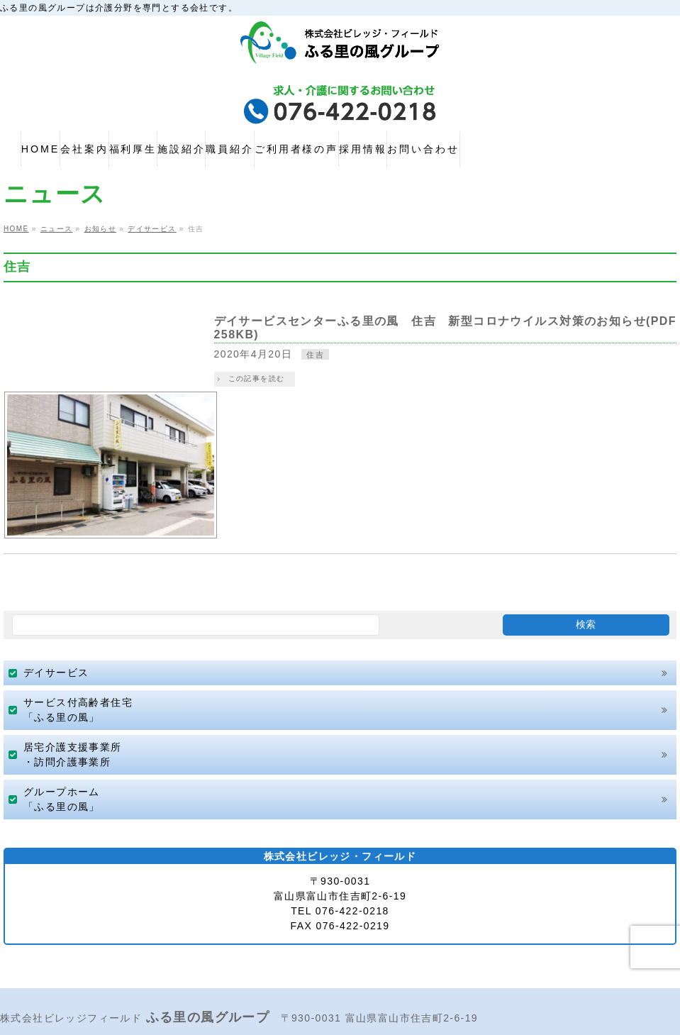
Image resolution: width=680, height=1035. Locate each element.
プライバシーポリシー (104, 970)
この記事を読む (271, 378)
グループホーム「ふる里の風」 (61, 722)
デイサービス (56, 596)
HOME (22, 970)
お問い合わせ (517, 975)
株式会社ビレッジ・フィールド (332, 1021)
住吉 (330, 354)
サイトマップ (202, 970)
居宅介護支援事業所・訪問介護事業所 (72, 678)
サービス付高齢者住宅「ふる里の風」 (78, 633)
